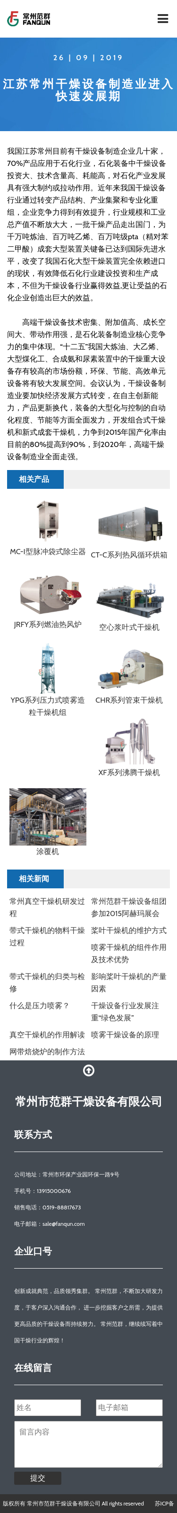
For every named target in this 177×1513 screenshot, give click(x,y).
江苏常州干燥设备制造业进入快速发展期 (89, 90)
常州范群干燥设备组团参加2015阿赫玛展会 (129, 907)
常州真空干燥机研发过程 (47, 907)
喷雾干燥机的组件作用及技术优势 (129, 953)
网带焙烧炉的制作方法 (47, 1051)
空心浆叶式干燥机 (129, 627)
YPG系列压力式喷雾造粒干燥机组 (48, 706)
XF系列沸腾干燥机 (129, 772)
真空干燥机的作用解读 (47, 1034)
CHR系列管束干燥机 (129, 700)
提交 (37, 1478)
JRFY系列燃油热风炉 (48, 624)
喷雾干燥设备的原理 (125, 1034)
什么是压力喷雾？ (39, 1005)
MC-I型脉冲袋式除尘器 (48, 551)
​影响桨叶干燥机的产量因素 (129, 982)
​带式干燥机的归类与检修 (47, 982)
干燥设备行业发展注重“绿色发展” (125, 1011)
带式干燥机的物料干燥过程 (47, 936)
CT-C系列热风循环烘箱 (129, 554)
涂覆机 (47, 851)
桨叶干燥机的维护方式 (129, 930)
